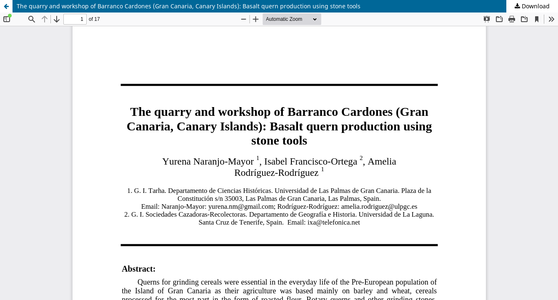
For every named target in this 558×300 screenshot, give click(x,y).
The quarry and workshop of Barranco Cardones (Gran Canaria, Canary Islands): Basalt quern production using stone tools (188, 6)
